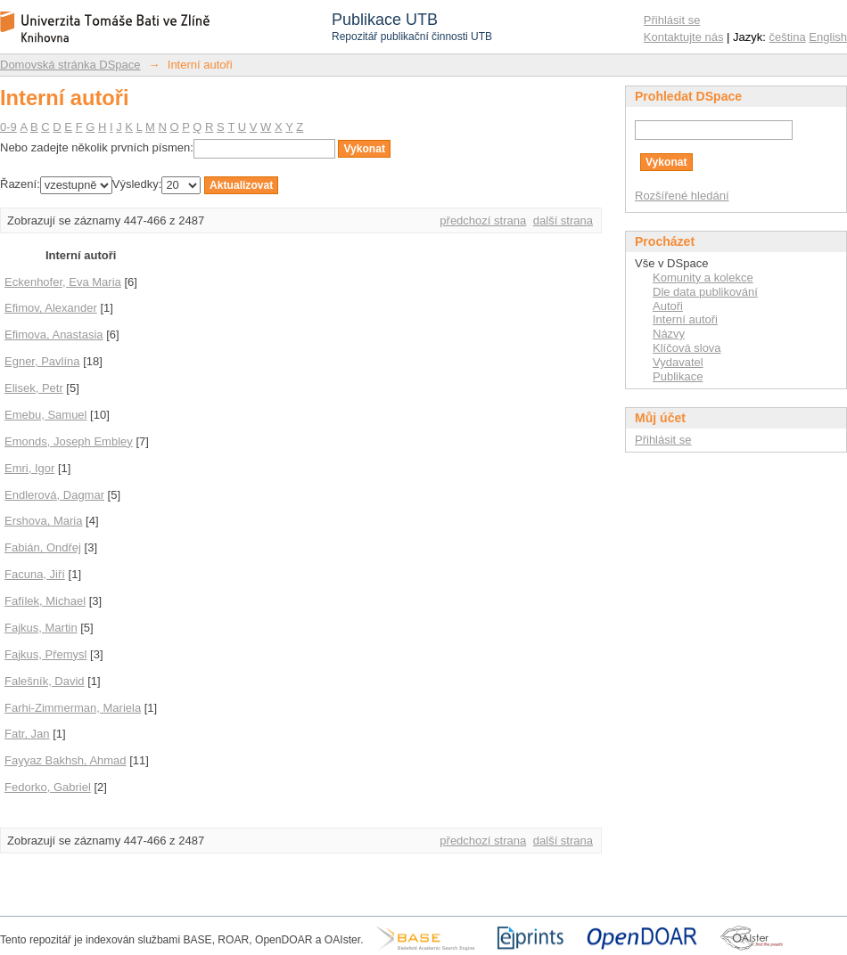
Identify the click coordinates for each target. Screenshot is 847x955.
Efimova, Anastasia (53, 334)
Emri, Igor (29, 468)
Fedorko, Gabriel (47, 787)
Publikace (678, 376)
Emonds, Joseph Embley (68, 441)
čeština (787, 37)
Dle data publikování (705, 291)
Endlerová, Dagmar (54, 495)
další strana (563, 220)
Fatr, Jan (27, 733)
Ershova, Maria (43, 520)
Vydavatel (678, 362)
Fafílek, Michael (45, 601)
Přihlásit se (672, 20)
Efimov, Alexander (50, 307)
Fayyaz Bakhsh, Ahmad (65, 760)
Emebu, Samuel (45, 414)
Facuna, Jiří (34, 574)
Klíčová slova (687, 348)
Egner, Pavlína (42, 361)
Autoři (668, 306)
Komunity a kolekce (703, 277)
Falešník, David (44, 681)
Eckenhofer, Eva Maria (62, 282)
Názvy (669, 333)
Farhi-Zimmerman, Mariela (72, 707)
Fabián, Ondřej (42, 547)
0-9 (8, 127)
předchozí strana (483, 220)
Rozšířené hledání (682, 195)
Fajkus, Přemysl (45, 654)
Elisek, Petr (33, 388)
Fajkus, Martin (41, 627)
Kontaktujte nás (684, 37)
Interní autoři (685, 319)
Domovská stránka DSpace (70, 64)
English (828, 37)
